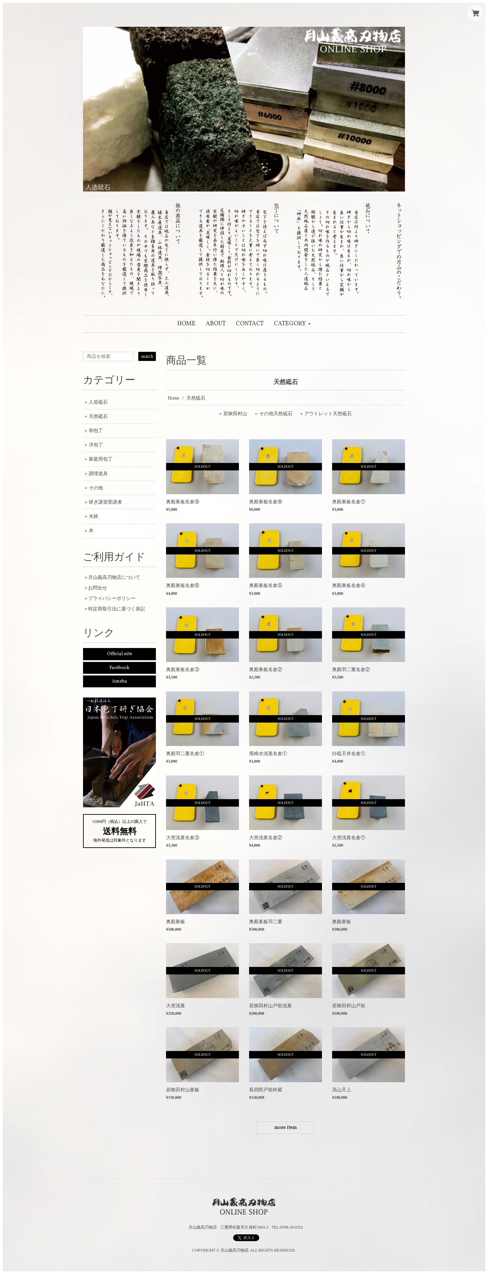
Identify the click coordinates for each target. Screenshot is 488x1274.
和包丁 (96, 430)
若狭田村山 (235, 413)
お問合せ (97, 587)
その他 (96, 487)
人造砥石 (98, 402)
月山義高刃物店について (114, 577)
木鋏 (93, 516)
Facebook (119, 668)
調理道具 (98, 473)
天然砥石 (98, 416)
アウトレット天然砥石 (328, 413)
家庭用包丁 (101, 459)
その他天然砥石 (275, 413)
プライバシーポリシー (112, 598)
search (147, 356)
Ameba (119, 681)
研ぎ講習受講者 (105, 502)
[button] (292, 324)
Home (173, 398)
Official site (119, 654)
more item (285, 1128)
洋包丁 (96, 444)
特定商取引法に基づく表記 (116, 608)
